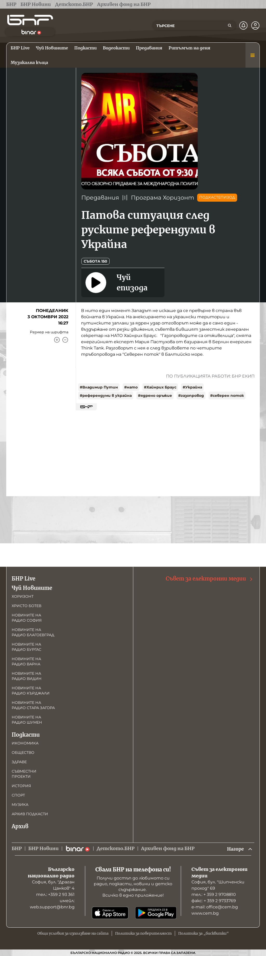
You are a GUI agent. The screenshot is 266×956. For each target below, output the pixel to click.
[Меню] (252, 55)
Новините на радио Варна (26, 661)
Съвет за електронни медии (209, 578)
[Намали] (65, 340)
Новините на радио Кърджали (31, 690)
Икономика (25, 743)
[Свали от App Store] (110, 913)
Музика (20, 804)
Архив (20, 826)
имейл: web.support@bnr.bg (52, 903)
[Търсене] (229, 25)
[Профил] (255, 25)
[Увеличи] (57, 340)
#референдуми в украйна (106, 395)
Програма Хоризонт (162, 197)
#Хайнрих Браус (160, 387)
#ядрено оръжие (155, 395)
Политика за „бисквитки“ (203, 933)
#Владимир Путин (99, 387)
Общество (23, 752)
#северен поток (227, 395)
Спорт (18, 795)
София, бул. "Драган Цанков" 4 (53, 885)
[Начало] (30, 20)
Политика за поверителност (143, 933)
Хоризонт (23, 596)
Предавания (100, 197)
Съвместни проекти (24, 774)
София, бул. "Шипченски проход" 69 (217, 885)
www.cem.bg (205, 913)
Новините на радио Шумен (27, 719)
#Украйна (192, 387)
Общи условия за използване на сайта (73, 933)
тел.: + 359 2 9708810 (213, 894)
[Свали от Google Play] (156, 913)
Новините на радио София (27, 617)
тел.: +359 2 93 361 (55, 894)
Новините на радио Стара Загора (33, 705)
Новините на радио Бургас (26, 647)
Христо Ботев (26, 605)
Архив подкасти (30, 813)
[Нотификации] (243, 25)
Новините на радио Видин (27, 676)
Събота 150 (95, 261)
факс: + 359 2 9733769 (213, 900)
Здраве (19, 761)
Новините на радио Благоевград (33, 632)
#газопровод (191, 395)
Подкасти (26, 734)
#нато (131, 387)
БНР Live (23, 578)
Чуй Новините (32, 587)
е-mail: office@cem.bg (214, 906)
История (21, 785)
